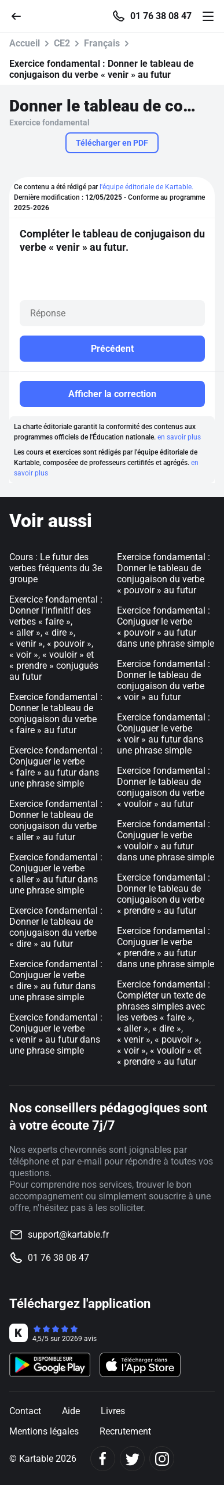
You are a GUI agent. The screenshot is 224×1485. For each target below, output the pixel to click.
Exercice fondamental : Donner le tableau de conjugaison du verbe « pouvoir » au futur (163, 574)
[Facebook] (102, 1458)
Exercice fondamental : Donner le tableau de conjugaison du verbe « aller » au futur (55, 820)
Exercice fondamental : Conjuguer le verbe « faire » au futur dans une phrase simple (55, 767)
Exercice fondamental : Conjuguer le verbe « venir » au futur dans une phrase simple (55, 1034)
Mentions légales (44, 1431)
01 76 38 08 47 (161, 16)
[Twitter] (132, 1458)
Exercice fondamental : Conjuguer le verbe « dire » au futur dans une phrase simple (55, 980)
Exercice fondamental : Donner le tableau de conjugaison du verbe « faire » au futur (55, 713)
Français (102, 43)
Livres (113, 1410)
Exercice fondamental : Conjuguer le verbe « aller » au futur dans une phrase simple (55, 874)
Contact (25, 1410)
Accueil (24, 43)
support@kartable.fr (68, 1234)
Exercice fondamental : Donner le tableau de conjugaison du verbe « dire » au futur (55, 927)
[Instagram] (161, 1458)
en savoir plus (179, 437)
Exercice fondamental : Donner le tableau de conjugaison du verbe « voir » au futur (163, 680)
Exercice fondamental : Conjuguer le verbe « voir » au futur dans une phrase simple (163, 734)
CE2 (62, 43)
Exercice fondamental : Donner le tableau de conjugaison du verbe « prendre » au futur (163, 894)
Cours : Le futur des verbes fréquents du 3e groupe (55, 568)
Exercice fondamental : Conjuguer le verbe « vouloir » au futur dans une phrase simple (165, 841)
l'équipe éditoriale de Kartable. (146, 187)
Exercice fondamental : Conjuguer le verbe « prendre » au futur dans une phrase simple (165, 947)
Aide (71, 1410)
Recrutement (125, 1431)
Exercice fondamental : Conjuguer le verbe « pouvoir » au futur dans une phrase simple (165, 627)
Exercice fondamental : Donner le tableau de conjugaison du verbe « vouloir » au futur (163, 787)
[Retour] (20, 15)
